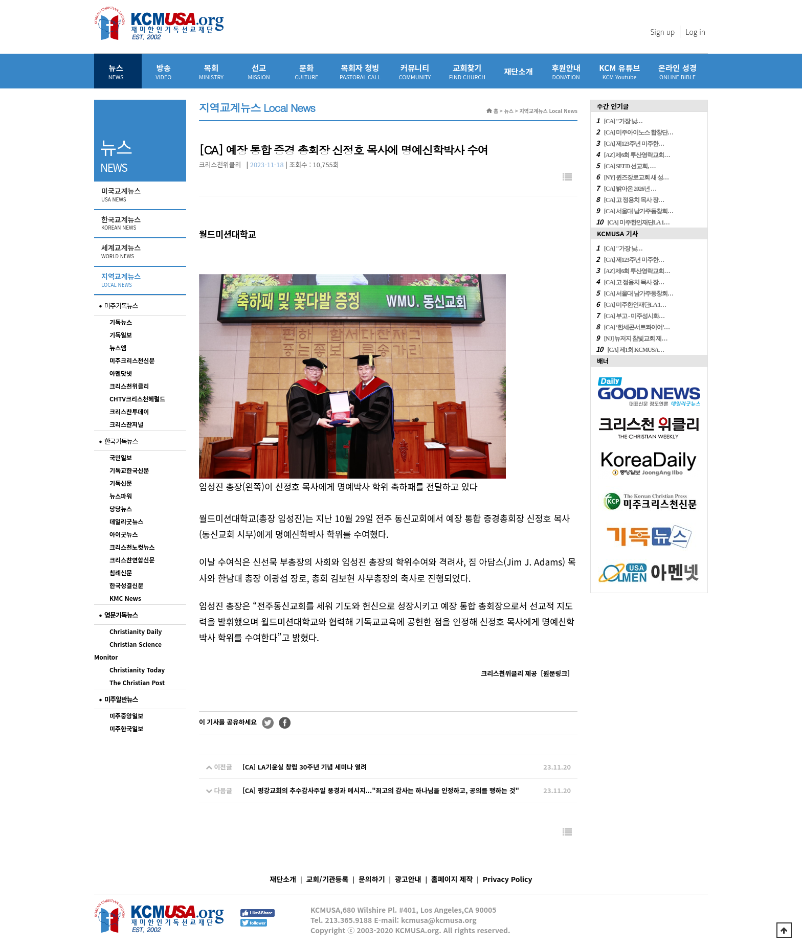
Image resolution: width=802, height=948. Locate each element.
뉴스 (115, 71)
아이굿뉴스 (123, 534)
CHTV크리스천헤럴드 (137, 398)
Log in (695, 32)
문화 (306, 71)
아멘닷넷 (120, 373)
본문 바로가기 (0, 0)
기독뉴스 (120, 322)
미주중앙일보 (126, 715)
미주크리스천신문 (131, 360)
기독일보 (120, 334)
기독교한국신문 (129, 470)
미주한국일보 (126, 728)
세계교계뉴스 (141, 251)
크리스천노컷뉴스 (131, 547)
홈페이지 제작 (452, 879)
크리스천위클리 (129, 385)
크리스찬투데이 (129, 411)
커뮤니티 (415, 71)
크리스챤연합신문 (131, 559)
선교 (259, 71)
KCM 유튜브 (619, 71)
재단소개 (518, 71)
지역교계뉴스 (141, 280)
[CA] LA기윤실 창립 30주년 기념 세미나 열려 (304, 767)
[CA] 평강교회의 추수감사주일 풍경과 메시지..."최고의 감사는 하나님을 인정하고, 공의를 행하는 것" (380, 790)
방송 (163, 71)
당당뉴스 (120, 508)
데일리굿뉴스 (126, 521)
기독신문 (120, 483)
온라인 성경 (677, 71)
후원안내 (566, 71)
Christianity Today (137, 669)
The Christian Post (137, 682)
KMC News (125, 598)
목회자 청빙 (360, 71)
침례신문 (120, 572)
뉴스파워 (120, 495)
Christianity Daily (135, 631)
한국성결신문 (126, 585)
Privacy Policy (507, 879)
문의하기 (372, 879)
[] (555, 673)
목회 (211, 71)
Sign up (662, 32)
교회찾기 (467, 71)
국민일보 (120, 457)
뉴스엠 (117, 347)
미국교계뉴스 (141, 195)
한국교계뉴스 (141, 223)
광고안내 (408, 879)
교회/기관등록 (327, 879)
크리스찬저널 (126, 424)
